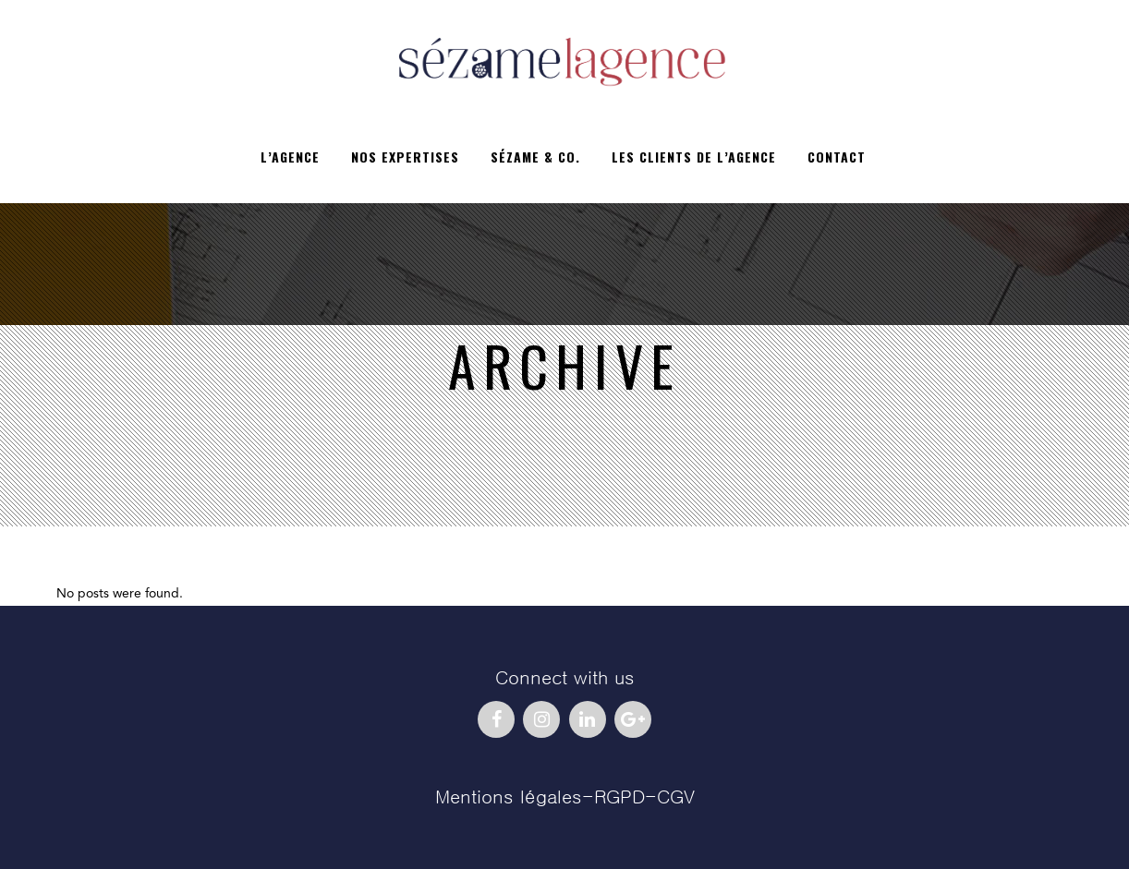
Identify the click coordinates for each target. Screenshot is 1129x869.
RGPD (619, 797)
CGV (676, 797)
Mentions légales (508, 797)
